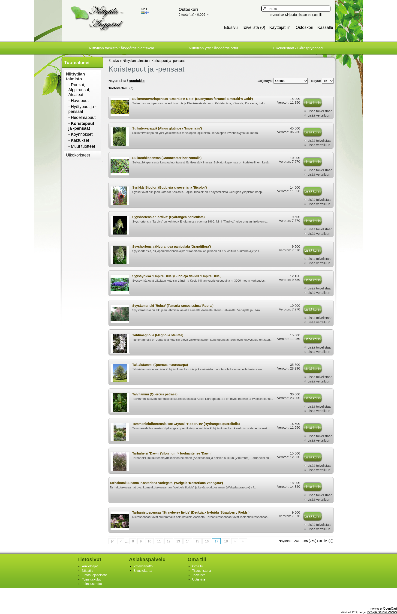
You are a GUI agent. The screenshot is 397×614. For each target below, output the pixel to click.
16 (207, 541)
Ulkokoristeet (78, 155)
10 (149, 541)
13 (178, 541)
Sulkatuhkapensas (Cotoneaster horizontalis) (167, 158)
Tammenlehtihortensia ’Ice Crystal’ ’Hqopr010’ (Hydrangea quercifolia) (186, 424)
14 (187, 541)
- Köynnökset (80, 134)
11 (159, 541)
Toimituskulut (91, 579)
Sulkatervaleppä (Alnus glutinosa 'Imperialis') (167, 128)
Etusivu (231, 27)
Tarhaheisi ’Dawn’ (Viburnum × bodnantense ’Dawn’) (172, 453)
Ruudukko (136, 81)
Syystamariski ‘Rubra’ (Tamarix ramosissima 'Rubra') (173, 305)
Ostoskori (304, 27)
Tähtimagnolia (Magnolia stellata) (157, 335)
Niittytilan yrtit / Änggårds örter (213, 48)
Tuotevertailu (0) (120, 88)
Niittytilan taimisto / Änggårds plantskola (121, 48)
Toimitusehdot (92, 584)
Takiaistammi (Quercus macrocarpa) (160, 365)
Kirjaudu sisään (296, 15)
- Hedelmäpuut (82, 117)
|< (112, 541)
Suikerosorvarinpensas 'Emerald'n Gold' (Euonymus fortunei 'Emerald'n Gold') (192, 99)
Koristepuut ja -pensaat (168, 61)
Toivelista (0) (253, 27)
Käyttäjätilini (280, 27)
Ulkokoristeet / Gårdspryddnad (298, 48)
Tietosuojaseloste (94, 575)
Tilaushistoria (201, 570)
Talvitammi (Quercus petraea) (154, 394)
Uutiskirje (198, 579)
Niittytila (87, 570)
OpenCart (390, 608)
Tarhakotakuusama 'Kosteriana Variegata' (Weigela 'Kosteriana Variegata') (166, 483)
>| (243, 541)
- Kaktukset (78, 140)
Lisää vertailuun (319, 115)
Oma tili (197, 566)
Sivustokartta (142, 570)
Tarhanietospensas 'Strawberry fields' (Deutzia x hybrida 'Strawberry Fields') (191, 512)
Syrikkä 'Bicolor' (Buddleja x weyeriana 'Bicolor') (169, 187)
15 (197, 541)
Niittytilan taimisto (75, 76)
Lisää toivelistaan (320, 111)
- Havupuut (78, 100)
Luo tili (317, 15)
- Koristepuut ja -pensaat (81, 126)
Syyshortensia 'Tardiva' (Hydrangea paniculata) (168, 217)
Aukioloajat (90, 566)
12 (169, 541)
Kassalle (325, 27)
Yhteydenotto (143, 566)
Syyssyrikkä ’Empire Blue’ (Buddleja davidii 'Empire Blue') (176, 276)
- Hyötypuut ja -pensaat (82, 109)
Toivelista (198, 575)
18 (226, 541)
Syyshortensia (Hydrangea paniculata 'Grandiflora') (171, 246)
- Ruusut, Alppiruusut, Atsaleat (79, 90)
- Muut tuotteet (81, 146)
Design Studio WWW (382, 612)
